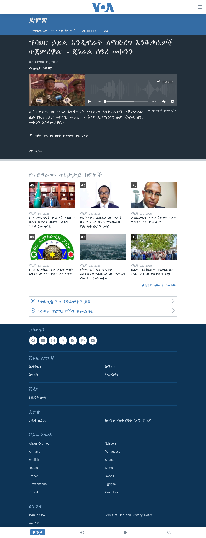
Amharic (34, 452)
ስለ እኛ (34, 523)
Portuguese (113, 452)
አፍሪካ (33, 375)
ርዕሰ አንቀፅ (37, 515)
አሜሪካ (110, 367)
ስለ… (107, 31)
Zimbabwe (112, 492)
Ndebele (110, 443)
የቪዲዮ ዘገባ (37, 398)
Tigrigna (110, 484)
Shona (109, 460)
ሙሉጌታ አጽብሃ (40, 68)
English (34, 460)
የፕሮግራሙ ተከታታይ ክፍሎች (53, 31)
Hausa (33, 468)
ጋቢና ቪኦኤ (37, 421)
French (34, 476)
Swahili (110, 476)
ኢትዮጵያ (35, 367)
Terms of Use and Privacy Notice (129, 515)
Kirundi (34, 492)
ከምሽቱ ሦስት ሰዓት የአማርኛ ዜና (128, 421)
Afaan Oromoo (39, 443)
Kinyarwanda (38, 484)
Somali (109, 468)
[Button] (35, 152)
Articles (89, 31)
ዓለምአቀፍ (112, 375)
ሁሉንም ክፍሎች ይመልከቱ (159, 285)
